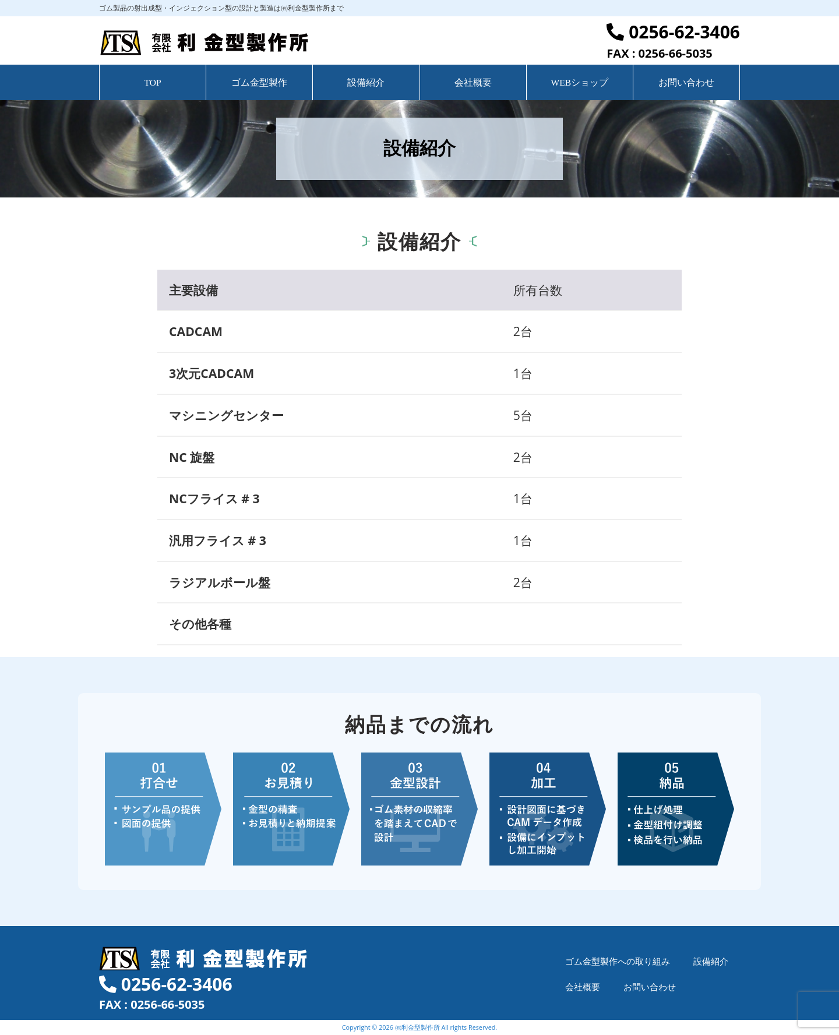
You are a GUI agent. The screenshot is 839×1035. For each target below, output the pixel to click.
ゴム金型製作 (259, 82)
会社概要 (473, 82)
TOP (152, 82)
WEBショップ (579, 82)
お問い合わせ (686, 82)
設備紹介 (366, 82)
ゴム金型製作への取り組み (617, 961)
